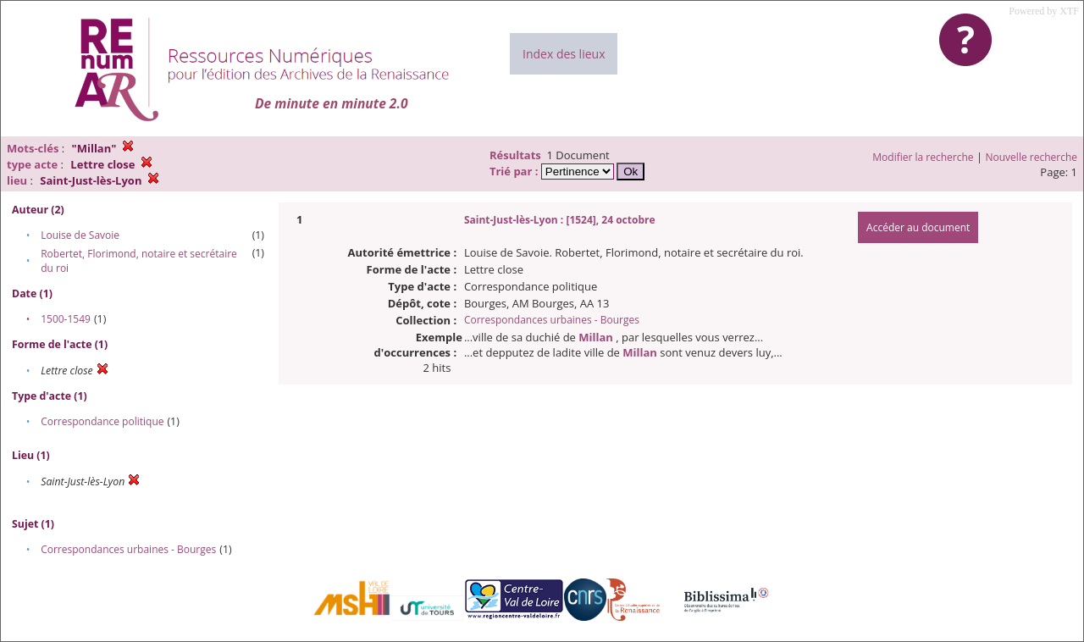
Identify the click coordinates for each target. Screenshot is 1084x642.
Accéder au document (918, 227)
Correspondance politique (102, 421)
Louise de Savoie (80, 235)
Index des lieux (564, 54)
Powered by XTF (1044, 11)
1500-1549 (66, 319)
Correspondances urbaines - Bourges (128, 549)
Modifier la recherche (922, 157)
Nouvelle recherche (1032, 157)
